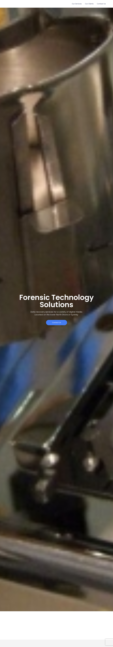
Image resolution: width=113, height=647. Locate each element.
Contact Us (101, 4)
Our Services (77, 4)
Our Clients (89, 4)
